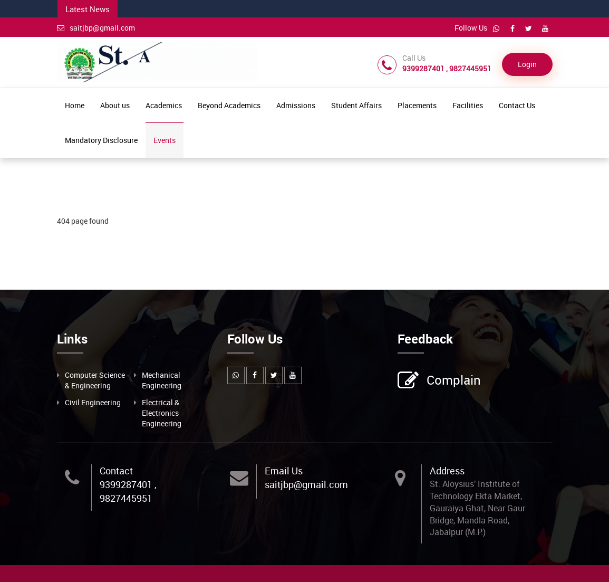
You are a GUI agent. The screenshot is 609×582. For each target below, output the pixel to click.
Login (527, 64)
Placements (417, 105)
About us (115, 105)
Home (74, 105)
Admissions (295, 105)
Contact (116, 470)
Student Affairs (356, 105)
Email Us (284, 470)
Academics (164, 105)
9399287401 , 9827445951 (128, 491)
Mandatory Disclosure (101, 140)
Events (164, 140)
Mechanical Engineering (161, 380)
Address (447, 470)
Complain (452, 380)
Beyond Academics (229, 105)
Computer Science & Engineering (95, 380)
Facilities (467, 105)
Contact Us (517, 105)
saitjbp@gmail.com (96, 28)
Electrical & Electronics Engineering (161, 412)
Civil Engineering (93, 402)
